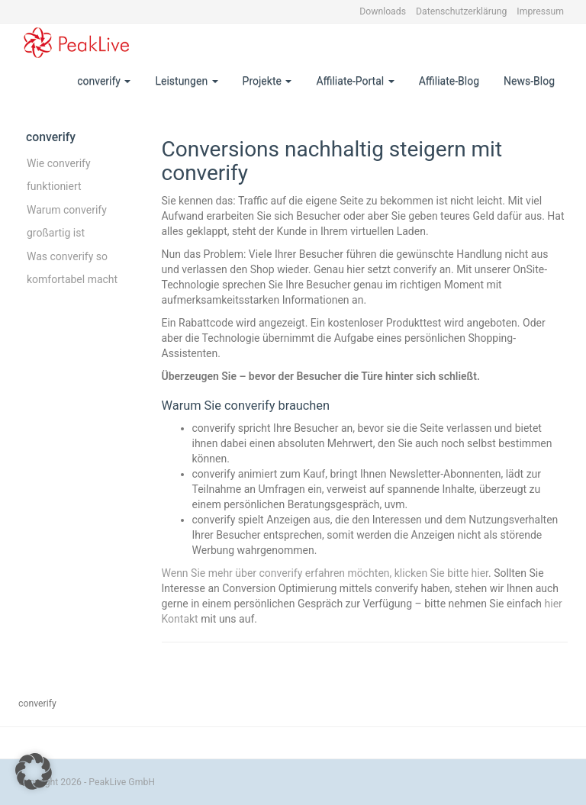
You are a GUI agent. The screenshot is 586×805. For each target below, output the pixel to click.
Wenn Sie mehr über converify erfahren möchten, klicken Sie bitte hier (325, 573)
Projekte (267, 81)
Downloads (382, 11)
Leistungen (186, 81)
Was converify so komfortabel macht (72, 267)
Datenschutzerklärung (461, 11)
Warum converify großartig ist (67, 221)
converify (103, 81)
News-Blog (529, 81)
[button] (33, 771)
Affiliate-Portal (355, 81)
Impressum (540, 11)
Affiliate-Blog (449, 81)
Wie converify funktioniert (59, 174)
